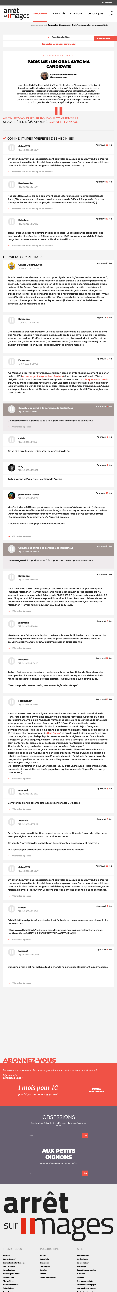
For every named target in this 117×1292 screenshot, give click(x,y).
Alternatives (8, 1281)
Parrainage (81, 1266)
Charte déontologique (86, 1285)
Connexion (107, 3)
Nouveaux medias (10, 1285)
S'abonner (103, 38)
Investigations (9, 1270)
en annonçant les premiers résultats (42, 376)
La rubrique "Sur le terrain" (94, 379)
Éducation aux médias (86, 1270)
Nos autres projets (85, 1281)
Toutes (43, 1255)
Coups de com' (9, 1259)
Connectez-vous (63, 122)
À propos (81, 1274)
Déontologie (8, 1277)
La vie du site (82, 1259)
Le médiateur (83, 1263)
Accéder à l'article (58, 37)
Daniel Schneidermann (63, 74)
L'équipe (80, 1277)
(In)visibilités (8, 1288)
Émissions (76, 13)
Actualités (58, 13)
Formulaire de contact (86, 1288)
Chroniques (95, 13)
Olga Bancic (53, 733)
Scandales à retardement (13, 1263)
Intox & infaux (9, 1266)
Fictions (6, 1255)
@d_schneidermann (58, 77)
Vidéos (43, 1274)
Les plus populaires (48, 1277)
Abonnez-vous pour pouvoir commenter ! (40, 118)
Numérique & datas (11, 1274)
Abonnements (83, 1255)
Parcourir (40, 13)
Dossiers (43, 1270)
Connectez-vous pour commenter (58, 44)
